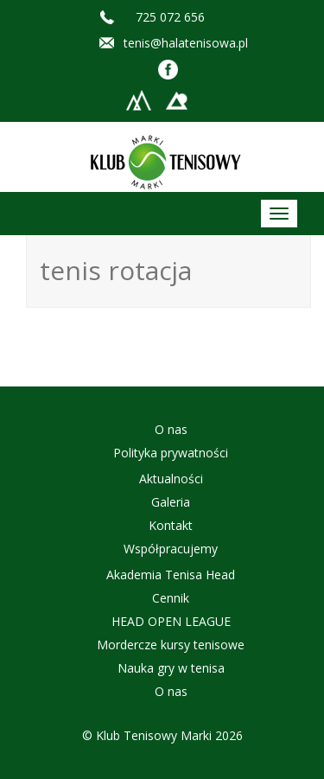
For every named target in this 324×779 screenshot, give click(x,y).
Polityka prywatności (170, 452)
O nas (171, 429)
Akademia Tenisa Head (170, 574)
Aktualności (171, 478)
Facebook (168, 69)
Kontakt (171, 525)
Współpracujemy (171, 548)
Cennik (170, 598)
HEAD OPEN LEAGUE (171, 621)
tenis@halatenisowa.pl (186, 43)
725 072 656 (170, 17)
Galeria (170, 502)
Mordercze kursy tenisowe (171, 644)
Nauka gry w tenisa (171, 668)
